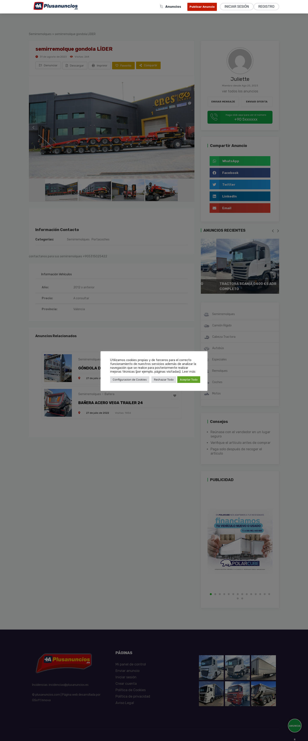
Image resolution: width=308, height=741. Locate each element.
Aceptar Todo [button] (189, 379)
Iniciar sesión (237, 6)
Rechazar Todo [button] (164, 379)
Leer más (188, 371)
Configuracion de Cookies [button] (130, 379)
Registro (266, 6)
